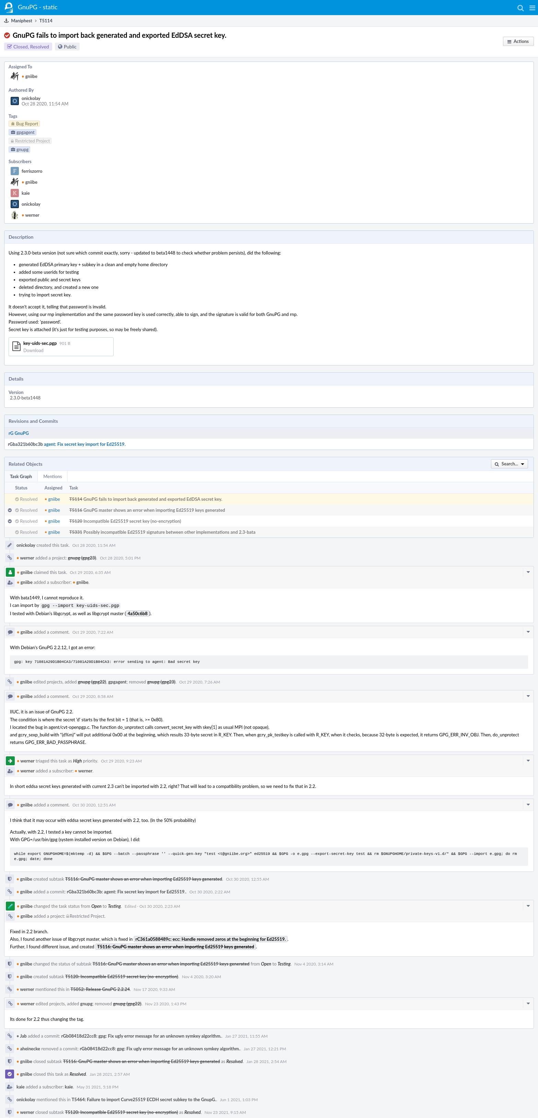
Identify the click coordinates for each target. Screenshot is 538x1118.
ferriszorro (32, 171)
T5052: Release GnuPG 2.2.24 (100, 988)
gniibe (29, 76)
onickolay (31, 98)
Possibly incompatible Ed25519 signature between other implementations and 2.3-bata (169, 532)
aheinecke (28, 1048)
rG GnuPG (19, 433)
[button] (532, 7)
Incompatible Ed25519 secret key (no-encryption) (132, 521)
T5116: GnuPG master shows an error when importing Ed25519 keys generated (143, 878)
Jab (21, 1035)
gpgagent (117, 681)
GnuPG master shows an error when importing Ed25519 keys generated (154, 510)
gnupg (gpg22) (92, 681)
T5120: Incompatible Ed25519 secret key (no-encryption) (121, 976)
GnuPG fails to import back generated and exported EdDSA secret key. (152, 499)
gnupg (86, 1003)
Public (70, 46)
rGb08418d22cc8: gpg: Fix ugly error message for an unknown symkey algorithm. (141, 1035)
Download (33, 350)
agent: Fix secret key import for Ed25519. (85, 444)
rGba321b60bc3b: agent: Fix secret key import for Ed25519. (126, 891)
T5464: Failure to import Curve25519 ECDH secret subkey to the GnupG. (144, 1099)
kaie (26, 193)
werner (30, 215)
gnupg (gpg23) (82, 558)
